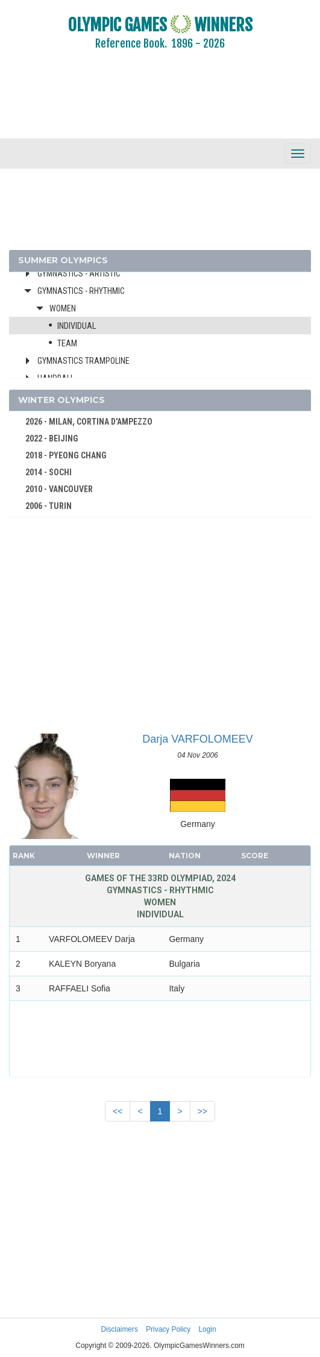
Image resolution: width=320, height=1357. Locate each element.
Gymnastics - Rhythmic (81, 291)
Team (67, 343)
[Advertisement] (160, 102)
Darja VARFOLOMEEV (197, 739)
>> (202, 1111)
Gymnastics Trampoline (83, 361)
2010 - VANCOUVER (59, 489)
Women (62, 308)
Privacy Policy (168, 1329)
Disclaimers (119, 1329)
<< (117, 1111)
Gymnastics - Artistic (79, 273)
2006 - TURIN (48, 506)
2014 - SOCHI (48, 472)
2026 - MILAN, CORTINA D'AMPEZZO (88, 421)
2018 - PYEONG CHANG (66, 455)
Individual (76, 326)
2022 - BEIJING (51, 438)
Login (207, 1329)
